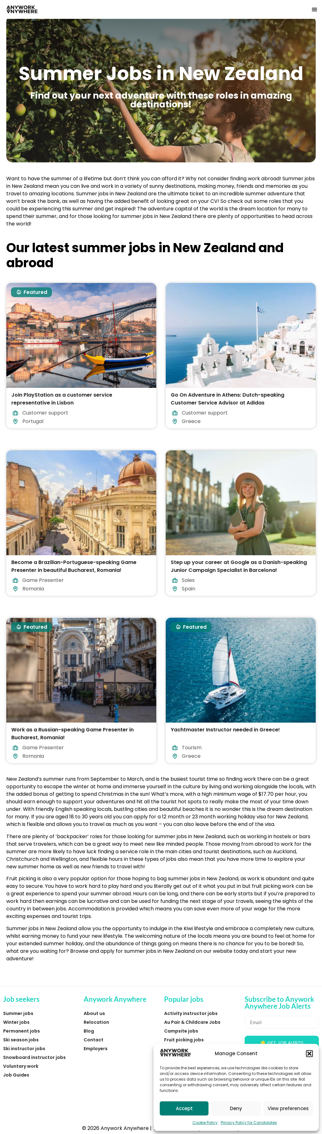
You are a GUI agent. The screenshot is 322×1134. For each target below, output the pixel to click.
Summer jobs (18, 1013)
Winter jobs (16, 1022)
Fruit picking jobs (184, 1040)
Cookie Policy (205, 1122)
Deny (236, 1108)
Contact (93, 1040)
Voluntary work (20, 1066)
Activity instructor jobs (191, 1013)
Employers (96, 1048)
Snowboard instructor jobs (34, 1057)
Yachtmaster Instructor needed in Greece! (225, 729)
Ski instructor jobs (24, 1048)
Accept (184, 1108)
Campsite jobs (181, 1031)
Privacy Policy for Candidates (249, 1122)
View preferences (288, 1108)
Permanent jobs (21, 1031)
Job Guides (16, 1075)
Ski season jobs (21, 1040)
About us (94, 1013)
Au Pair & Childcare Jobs (192, 1022)
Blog (89, 1031)
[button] (309, 1053)
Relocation (96, 1022)
